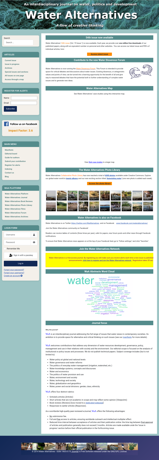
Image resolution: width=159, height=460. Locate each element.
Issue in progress (12, 64)
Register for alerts (12, 165)
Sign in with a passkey (21, 255)
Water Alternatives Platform (16, 194)
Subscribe (10, 109)
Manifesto (9, 150)
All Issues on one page (14, 75)
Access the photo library (99, 183)
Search (7, 38)
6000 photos (110, 175)
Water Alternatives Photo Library (18, 205)
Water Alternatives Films (15, 209)
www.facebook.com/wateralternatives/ (132, 223)
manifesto (127, 337)
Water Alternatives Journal (16, 197)
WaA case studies (95, 162)
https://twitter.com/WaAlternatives (85, 223)
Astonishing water (114, 178)
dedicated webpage (94, 403)
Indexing (8, 169)
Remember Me (13, 248)
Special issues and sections (16, 72)
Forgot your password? (14, 270)
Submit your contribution (15, 161)
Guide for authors (12, 157)
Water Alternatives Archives (16, 217)
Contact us (9, 173)
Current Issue (10, 60)
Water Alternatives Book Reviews (19, 201)
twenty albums (72, 178)
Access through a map (14, 79)
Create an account (13, 276)
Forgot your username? (14, 273)
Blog (7, 176)
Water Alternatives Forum (15, 213)
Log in (20, 263)
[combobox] (18, 42)
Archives (8, 68)
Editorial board (11, 154)
